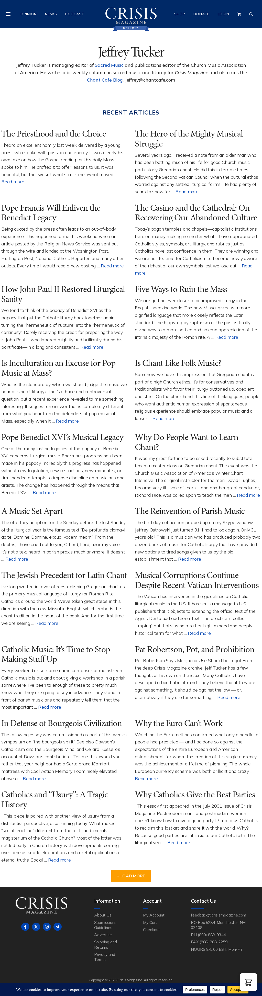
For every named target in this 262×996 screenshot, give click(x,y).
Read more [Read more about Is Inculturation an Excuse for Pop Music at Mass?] (67, 421)
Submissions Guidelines (105, 925)
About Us (103, 915)
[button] (248, 982)
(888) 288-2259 (213, 941)
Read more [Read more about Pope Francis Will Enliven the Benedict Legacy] (112, 265)
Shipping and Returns (105, 944)
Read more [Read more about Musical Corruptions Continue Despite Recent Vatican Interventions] (199, 633)
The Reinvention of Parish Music (190, 511)
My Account (154, 915)
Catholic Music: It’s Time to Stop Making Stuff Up (55, 654)
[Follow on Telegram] (57, 927)
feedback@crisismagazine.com (218, 915)
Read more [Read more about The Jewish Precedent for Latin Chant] (46, 623)
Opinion (28, 14)
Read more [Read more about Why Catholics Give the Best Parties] (178, 842)
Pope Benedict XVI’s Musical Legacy (62, 437)
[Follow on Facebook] (25, 927)
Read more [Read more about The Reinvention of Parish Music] (189, 559)
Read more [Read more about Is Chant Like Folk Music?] (163, 418)
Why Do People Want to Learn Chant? (186, 442)
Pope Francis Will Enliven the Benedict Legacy (50, 212)
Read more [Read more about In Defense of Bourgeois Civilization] (34, 778)
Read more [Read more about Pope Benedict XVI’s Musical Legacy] (44, 492)
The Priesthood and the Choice (53, 133)
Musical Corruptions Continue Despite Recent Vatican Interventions (197, 580)
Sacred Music (109, 65)
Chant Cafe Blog (105, 80)
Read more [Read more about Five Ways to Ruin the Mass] (226, 337)
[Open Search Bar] (251, 14)
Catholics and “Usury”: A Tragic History (54, 799)
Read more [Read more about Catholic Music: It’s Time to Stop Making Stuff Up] (49, 707)
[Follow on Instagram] (47, 927)
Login (223, 14)
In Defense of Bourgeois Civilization (61, 723)
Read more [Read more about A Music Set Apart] (16, 559)
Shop (179, 14)
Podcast (74, 14)
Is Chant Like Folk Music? (178, 363)
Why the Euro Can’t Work (178, 723)
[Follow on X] (36, 927)
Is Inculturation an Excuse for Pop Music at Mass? (58, 368)
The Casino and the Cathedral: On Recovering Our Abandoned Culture (196, 212)
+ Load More (131, 875)
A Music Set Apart (32, 511)
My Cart (150, 922)
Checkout (151, 929)
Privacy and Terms (104, 957)
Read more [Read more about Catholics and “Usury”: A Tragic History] (59, 860)
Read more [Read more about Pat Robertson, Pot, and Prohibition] (228, 697)
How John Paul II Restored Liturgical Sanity (63, 294)
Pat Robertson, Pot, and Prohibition (194, 649)
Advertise (103, 934)
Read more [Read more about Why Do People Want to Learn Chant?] (248, 495)
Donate (201, 14)
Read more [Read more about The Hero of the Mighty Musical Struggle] (187, 191)
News (51, 14)
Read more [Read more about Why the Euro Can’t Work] (146, 778)
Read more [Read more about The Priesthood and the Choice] (12, 181)
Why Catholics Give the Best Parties (195, 794)
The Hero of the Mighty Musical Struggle (189, 138)
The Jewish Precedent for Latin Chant (64, 575)
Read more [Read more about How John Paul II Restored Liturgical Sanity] (91, 347)
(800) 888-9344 (212, 934)
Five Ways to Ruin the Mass (181, 289)
